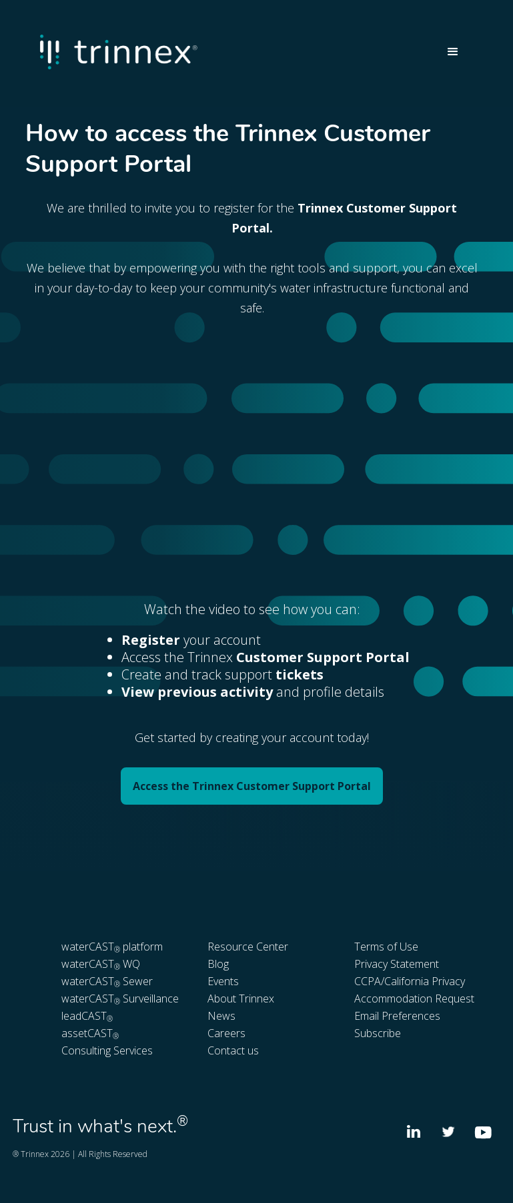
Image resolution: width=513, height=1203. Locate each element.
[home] (236, 52)
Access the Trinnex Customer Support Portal (252, 786)
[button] (453, 52)
